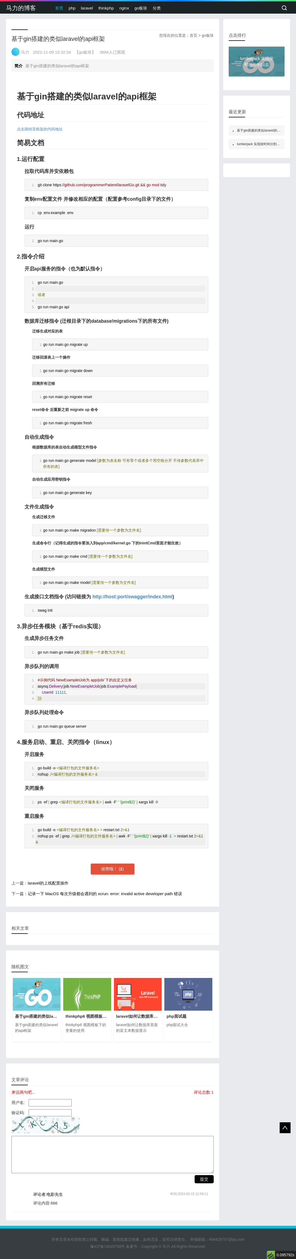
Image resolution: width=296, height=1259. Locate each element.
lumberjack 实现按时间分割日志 (260, 144)
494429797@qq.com (226, 1239)
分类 (157, 8)
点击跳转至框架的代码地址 (40, 129)
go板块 (141, 8)
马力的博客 (21, 8)
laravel (87, 8)
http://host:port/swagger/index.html (132, 596)
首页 (59, 8)
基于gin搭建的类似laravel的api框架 (262, 130)
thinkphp (106, 8)
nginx (124, 8)
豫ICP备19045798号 (107, 1246)
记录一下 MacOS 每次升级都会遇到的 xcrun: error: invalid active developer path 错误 (105, 893)
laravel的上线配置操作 (48, 883)
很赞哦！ (110, 869)
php (72, 8)
